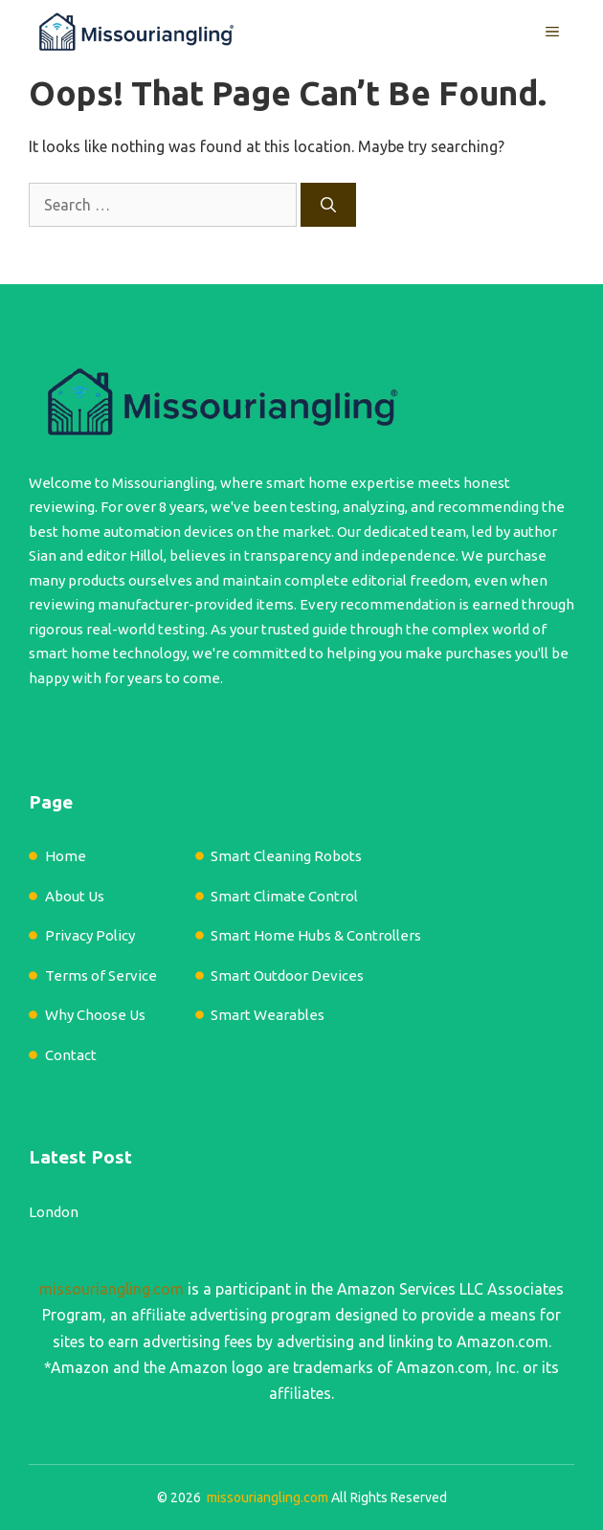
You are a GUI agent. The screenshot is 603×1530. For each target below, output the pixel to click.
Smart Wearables (267, 1015)
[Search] (328, 205)
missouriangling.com (111, 1288)
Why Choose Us (95, 1015)
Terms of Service (101, 975)
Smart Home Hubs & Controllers (316, 935)
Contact (71, 1055)
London (53, 1212)
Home (65, 856)
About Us (74, 896)
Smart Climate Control (284, 896)
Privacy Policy (90, 935)
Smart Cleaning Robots (286, 856)
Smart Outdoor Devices (287, 975)
